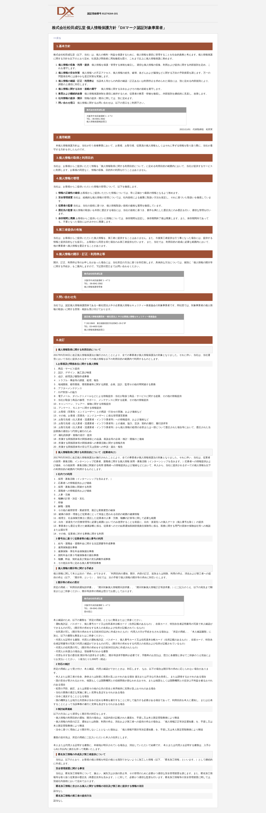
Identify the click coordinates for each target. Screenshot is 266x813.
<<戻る (57, 38)
